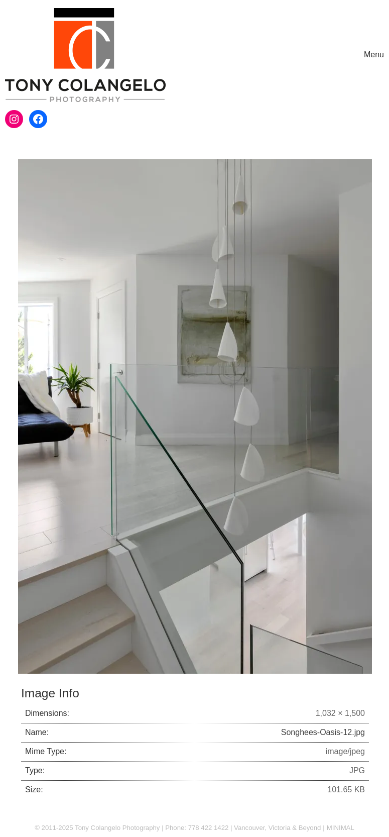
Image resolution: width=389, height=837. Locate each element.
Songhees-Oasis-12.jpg (323, 732)
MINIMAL (340, 827)
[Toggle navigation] (374, 55)
